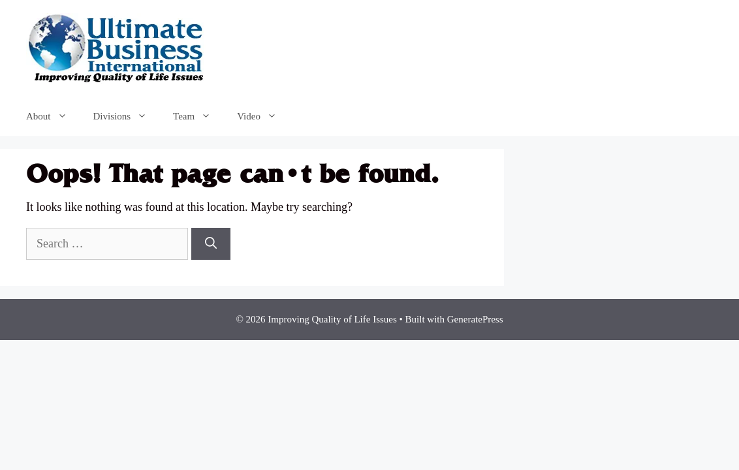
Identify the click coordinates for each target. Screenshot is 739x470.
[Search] (210, 244)
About (53, 116)
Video (263, 116)
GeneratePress (475, 319)
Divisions (127, 116)
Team (198, 116)
